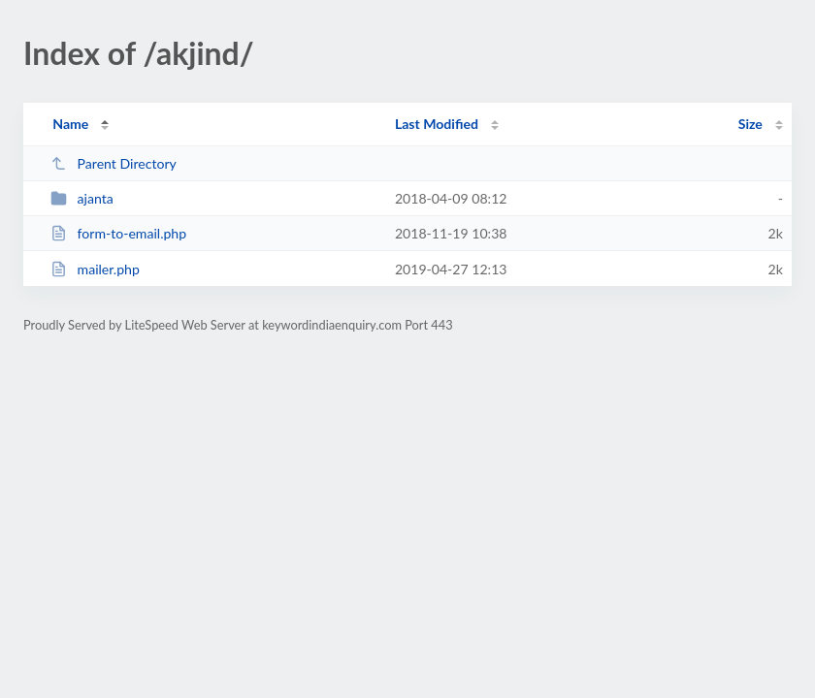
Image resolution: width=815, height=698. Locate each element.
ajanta (82, 198)
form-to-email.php (118, 233)
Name (70, 123)
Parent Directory (113, 163)
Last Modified (436, 123)
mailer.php (95, 269)
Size (750, 123)
